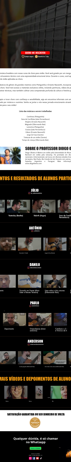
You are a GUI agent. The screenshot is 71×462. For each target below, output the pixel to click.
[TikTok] (41, 458)
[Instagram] (29, 193)
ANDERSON (35, 341)
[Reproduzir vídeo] (18, 206)
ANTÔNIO (35, 228)
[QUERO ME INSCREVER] (35, 52)
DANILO (35, 264)
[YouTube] (37, 458)
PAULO (34, 303)
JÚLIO (35, 190)
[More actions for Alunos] (6, 383)
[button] (5, 310)
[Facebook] (33, 458)
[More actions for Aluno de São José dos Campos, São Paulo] (5, 310)
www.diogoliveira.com (33, 163)
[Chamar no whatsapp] (35, 448)
